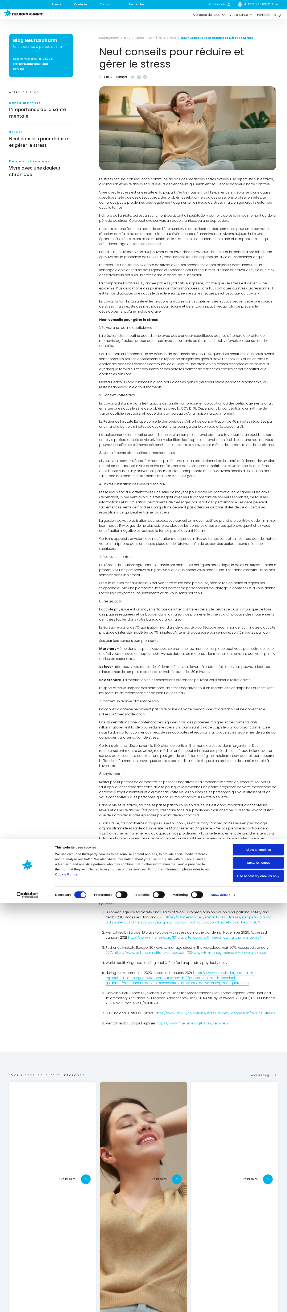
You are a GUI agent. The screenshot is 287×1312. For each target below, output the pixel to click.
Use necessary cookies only (252, 1285)
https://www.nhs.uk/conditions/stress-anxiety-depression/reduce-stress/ (215, 1013)
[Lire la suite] (86, 1179)
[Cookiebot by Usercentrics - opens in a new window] (27, 1304)
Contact (105, 4)
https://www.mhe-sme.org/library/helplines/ (192, 1023)
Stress (16, 132)
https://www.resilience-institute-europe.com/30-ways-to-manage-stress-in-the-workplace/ (190, 952)
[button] (209, 14)
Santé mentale (25, 103)
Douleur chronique (29, 161)
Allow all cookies (252, 1258)
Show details (220, 1303)
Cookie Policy (66, 1283)
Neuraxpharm (109, 38)
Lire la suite (68, 1179)
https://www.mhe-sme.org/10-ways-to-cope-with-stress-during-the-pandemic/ (194, 937)
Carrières (80, 4)
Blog (127, 38)
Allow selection (251, 1272)
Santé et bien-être (148, 38)
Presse (57, 4)
